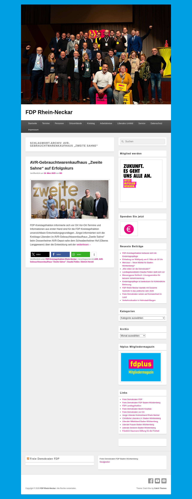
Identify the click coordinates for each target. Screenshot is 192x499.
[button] (40, 254)
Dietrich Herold (87, 262)
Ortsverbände (75, 123)
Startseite (32, 123)
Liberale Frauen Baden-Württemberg (138, 424)
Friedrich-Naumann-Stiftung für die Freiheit (140, 431)
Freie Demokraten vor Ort (133, 412)
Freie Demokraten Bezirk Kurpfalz (137, 409)
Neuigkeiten (105, 462)
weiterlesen (83, 244)
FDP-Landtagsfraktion (131, 406)
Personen (59, 123)
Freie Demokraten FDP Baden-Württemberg (141, 402)
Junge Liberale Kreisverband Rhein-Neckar (141, 415)
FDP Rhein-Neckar (49, 112)
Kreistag (91, 123)
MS (60, 173)
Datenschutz (156, 123)
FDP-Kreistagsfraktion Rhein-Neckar (60, 259)
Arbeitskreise (106, 123)
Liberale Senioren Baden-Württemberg (139, 428)
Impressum (33, 129)
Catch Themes (160, 488)
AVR (96, 259)
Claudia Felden (73, 262)
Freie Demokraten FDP (132, 399)
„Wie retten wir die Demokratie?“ (136, 269)
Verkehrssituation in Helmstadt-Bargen (139, 300)
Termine (46, 123)
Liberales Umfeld (125, 123)
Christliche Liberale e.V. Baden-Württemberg (141, 418)
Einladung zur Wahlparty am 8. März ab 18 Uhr (142, 259)
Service (142, 123)
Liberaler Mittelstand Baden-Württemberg (140, 421)
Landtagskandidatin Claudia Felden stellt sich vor (143, 272)
